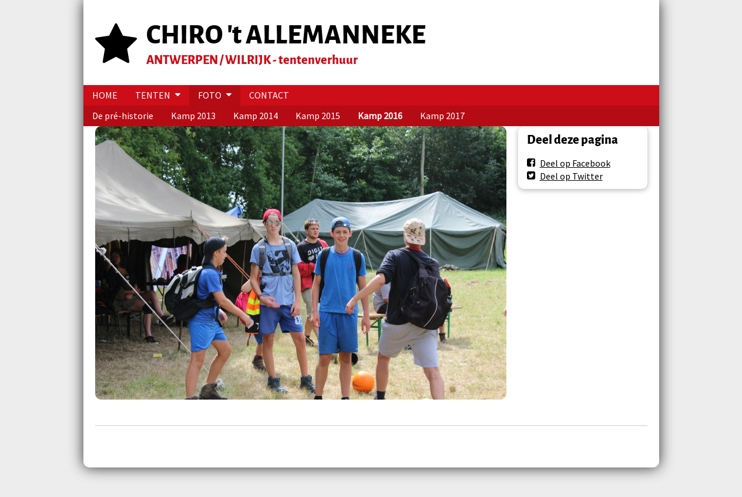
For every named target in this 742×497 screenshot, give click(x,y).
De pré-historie (122, 115)
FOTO (209, 95)
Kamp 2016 (380, 115)
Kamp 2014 (255, 115)
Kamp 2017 (442, 115)
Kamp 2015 (318, 115)
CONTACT (269, 95)
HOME (104, 95)
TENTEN (152, 95)
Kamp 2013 (193, 115)
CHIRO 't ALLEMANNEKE (286, 35)
